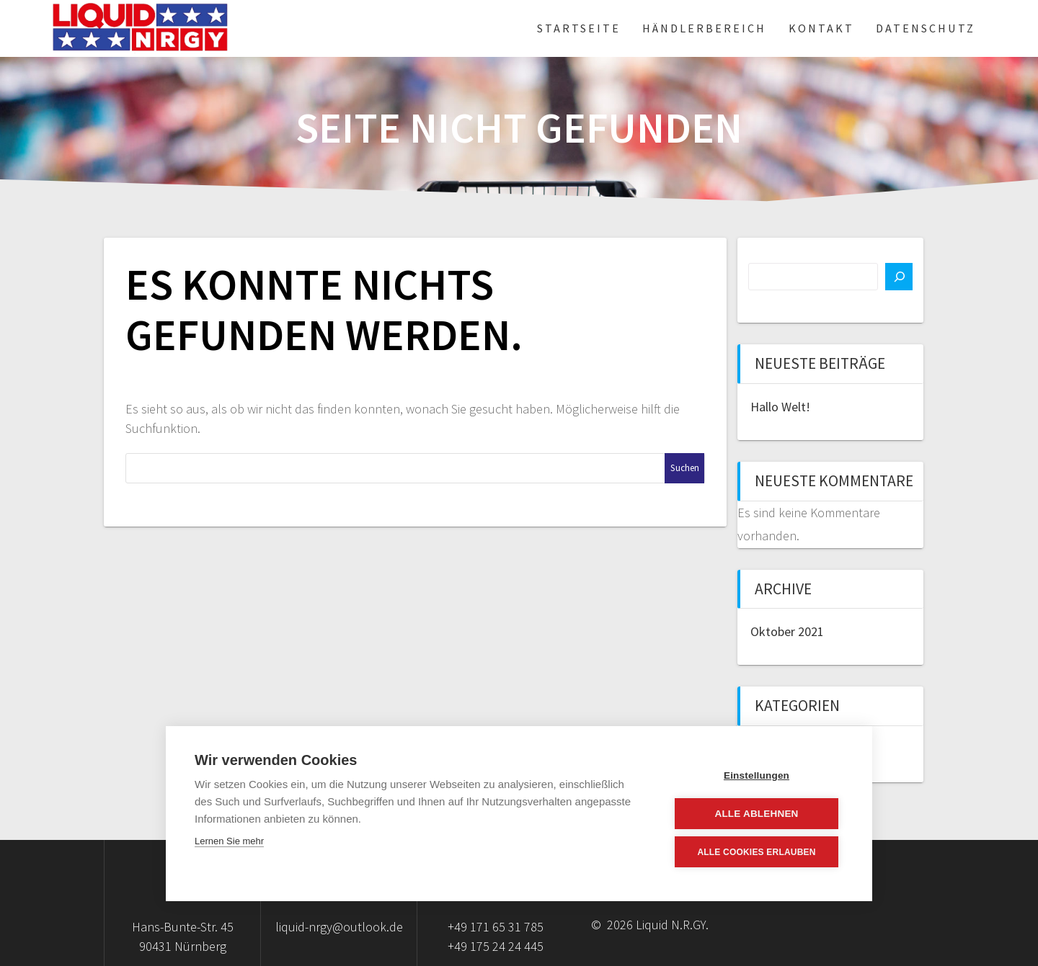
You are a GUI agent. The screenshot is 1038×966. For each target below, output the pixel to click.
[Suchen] (899, 276)
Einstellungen (756, 775)
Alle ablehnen (756, 813)
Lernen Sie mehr (229, 841)
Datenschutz (925, 28)
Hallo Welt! (780, 406)
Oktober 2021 (787, 631)
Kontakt (821, 28)
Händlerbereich (704, 28)
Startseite (579, 28)
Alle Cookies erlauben (756, 852)
